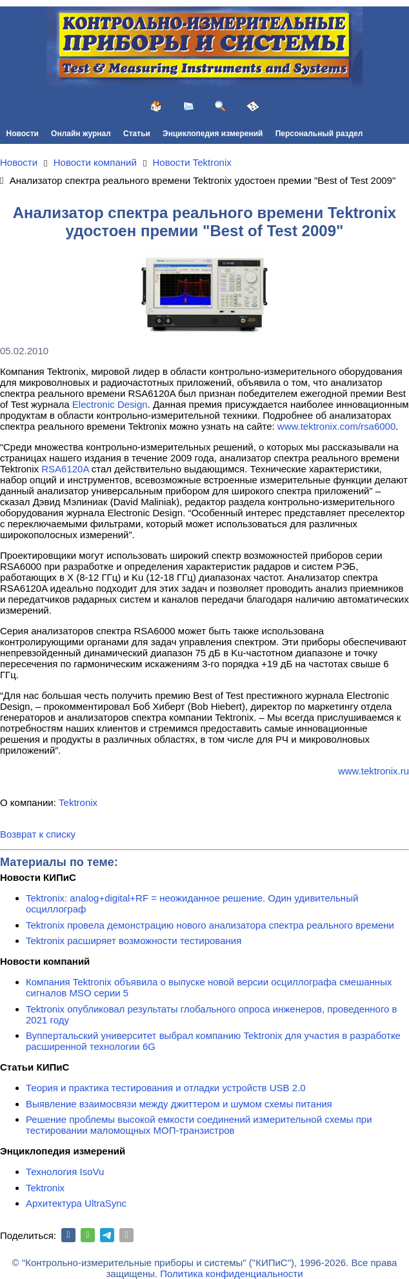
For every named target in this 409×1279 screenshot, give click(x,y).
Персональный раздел (319, 133)
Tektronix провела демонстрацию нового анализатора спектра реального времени (210, 925)
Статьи (136, 133)
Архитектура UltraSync (76, 1203)
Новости (22, 133)
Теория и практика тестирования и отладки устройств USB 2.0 (166, 1087)
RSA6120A (64, 468)
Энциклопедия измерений (213, 133)
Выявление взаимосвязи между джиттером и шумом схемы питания (179, 1103)
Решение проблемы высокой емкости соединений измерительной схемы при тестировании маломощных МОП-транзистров (199, 1125)
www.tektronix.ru (373, 770)
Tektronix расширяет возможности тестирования (133, 940)
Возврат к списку (37, 834)
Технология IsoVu (65, 1171)
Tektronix (78, 802)
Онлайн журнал (81, 133)
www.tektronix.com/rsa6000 (336, 426)
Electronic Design (110, 404)
